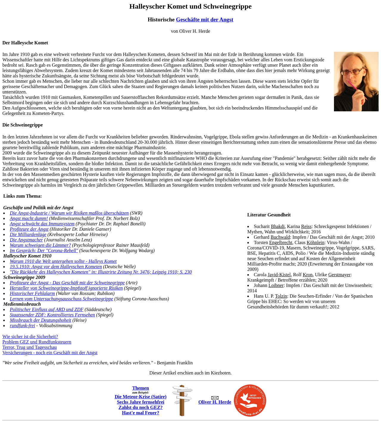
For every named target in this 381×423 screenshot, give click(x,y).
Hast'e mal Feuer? (140, 412)
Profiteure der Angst (29, 229)
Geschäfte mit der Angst (204, 19)
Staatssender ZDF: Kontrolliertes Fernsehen (52, 314)
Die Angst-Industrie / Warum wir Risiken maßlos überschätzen (69, 213)
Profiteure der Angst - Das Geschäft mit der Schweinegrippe (67, 282)
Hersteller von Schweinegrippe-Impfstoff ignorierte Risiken (66, 288)
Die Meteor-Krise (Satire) (140, 396)
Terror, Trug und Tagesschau (29, 347)
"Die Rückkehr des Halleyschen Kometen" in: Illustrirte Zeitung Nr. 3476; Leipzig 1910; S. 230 (101, 271)
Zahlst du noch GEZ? (140, 407)
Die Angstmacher (26, 239)
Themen (140, 388)
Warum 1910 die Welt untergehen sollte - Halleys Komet (63, 261)
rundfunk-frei (22, 325)
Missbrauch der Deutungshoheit (40, 320)
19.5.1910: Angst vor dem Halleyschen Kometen (56, 266)
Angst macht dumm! (29, 218)
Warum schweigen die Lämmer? (40, 245)
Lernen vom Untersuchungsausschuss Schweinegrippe (61, 298)
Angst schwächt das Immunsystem (42, 223)
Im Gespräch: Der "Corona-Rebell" (44, 250)
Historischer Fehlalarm (32, 293)
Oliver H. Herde (214, 400)
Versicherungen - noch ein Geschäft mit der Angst (49, 352)
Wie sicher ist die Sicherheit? (30, 336)
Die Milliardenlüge (28, 234)
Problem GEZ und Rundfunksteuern (36, 341)
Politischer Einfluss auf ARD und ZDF (46, 309)
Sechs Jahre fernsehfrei (140, 402)
